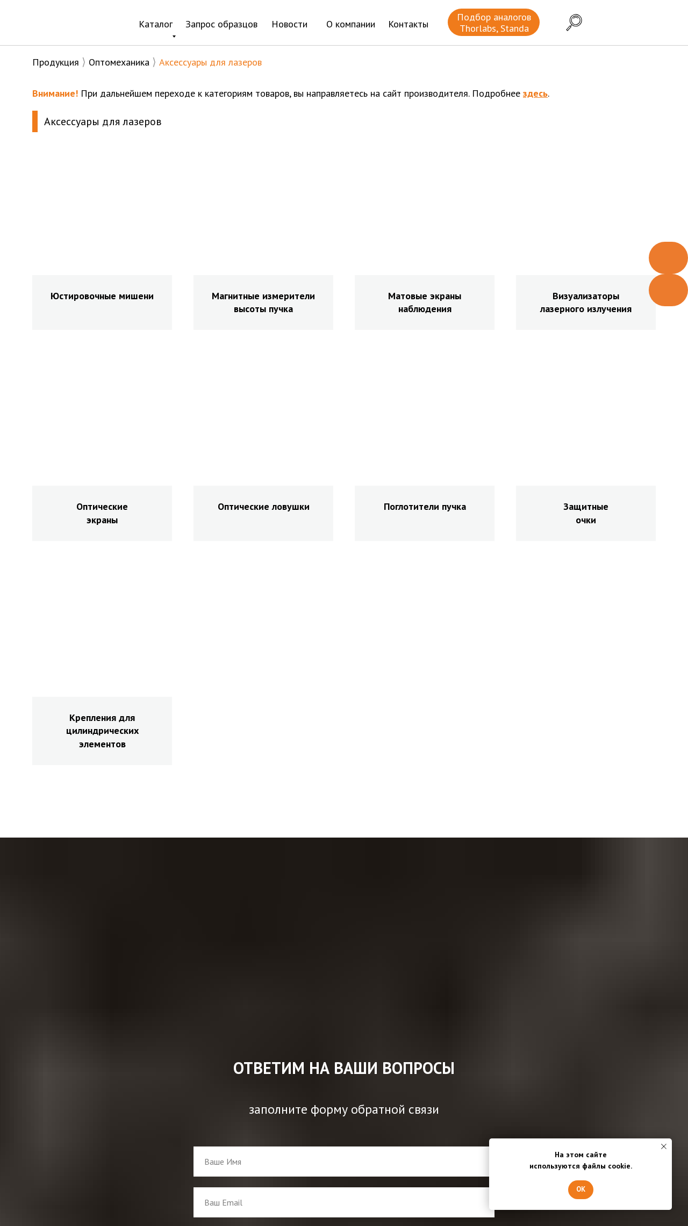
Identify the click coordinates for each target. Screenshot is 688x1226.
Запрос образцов (221, 24)
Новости (289, 24)
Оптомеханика (119, 62)
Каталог (156, 24)
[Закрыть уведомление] (663, 1146)
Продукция (55, 62)
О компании (350, 24)
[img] (74, 24)
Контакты (408, 24)
